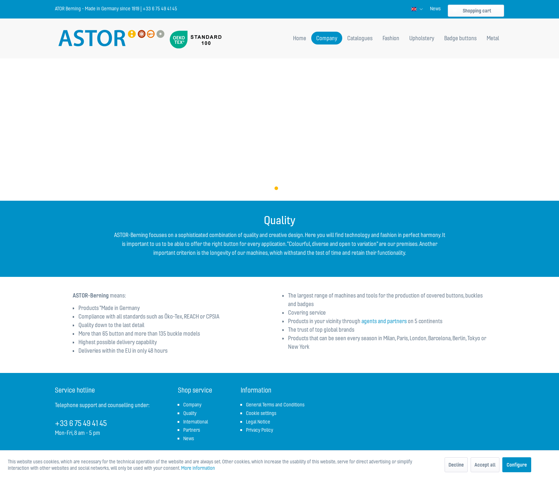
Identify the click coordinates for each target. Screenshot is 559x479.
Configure (517, 465)
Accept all (485, 465)
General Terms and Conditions (275, 404)
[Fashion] (391, 38)
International (195, 422)
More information (198, 468)
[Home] (299, 38)
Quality (189, 413)
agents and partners (384, 321)
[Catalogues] (360, 38)
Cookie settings (261, 413)
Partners (191, 430)
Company (192, 404)
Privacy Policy (259, 430)
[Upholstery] (421, 38)
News (435, 8)
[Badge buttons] (460, 38)
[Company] (326, 38)
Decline (456, 465)
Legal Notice (258, 422)
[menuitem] (435, 9)
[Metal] (493, 38)
